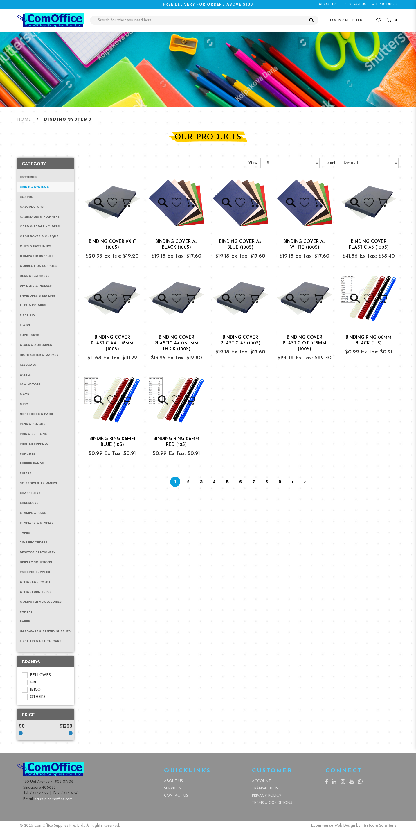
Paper (25, 621)
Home (24, 119)
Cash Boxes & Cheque (39, 236)
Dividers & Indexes (36, 285)
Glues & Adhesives (36, 345)
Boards (26, 197)
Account (261, 781)
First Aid (27, 315)
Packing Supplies (35, 572)
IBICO (31, 690)
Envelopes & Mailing (37, 295)
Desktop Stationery (37, 552)
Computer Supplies (36, 256)
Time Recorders (33, 542)
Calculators (32, 206)
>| (305, 482)
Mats (24, 394)
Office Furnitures (35, 592)
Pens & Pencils (32, 424)
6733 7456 (69, 793)
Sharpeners (30, 493)
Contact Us (176, 796)
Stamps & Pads (33, 513)
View (252, 163)
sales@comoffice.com (54, 799)
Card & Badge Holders (40, 226)
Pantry (26, 611)
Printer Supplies (34, 443)
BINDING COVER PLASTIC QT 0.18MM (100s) (304, 343)
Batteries (28, 177)
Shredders (29, 503)
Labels (25, 374)
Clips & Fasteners (35, 246)
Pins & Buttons (33, 434)
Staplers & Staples (36, 523)
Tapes (25, 532)
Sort (331, 163)
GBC (30, 682)
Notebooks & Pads (36, 414)
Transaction (265, 788)
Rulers (25, 473)
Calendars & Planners (40, 216)
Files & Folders (33, 305)
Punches (27, 453)
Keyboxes (28, 364)
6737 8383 (39, 793)
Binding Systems (67, 119)
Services (172, 788)
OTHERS (34, 697)
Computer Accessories (41, 602)
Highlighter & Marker (39, 355)
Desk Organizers (34, 276)
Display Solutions (36, 562)
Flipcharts (29, 335)
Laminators (30, 384)
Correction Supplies (38, 266)
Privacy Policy (267, 796)
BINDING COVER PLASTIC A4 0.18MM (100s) (112, 343)
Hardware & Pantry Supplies (45, 631)
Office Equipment (35, 582)
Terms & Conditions (272, 803)
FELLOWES (36, 675)
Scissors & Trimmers (38, 483)
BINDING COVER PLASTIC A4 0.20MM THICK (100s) (176, 343)
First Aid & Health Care (40, 641)
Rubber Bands (32, 463)
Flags (25, 325)
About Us (173, 781)
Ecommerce (322, 826)
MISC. (24, 404)
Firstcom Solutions (378, 826)
